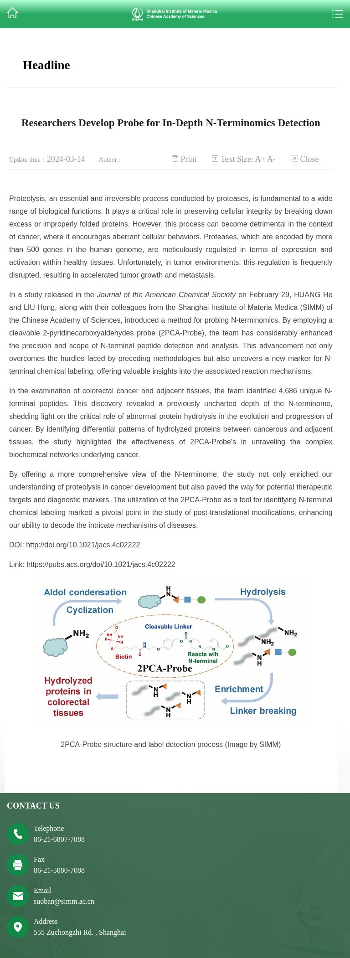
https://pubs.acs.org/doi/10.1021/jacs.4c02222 (100, 564)
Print (188, 159)
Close (309, 159)
